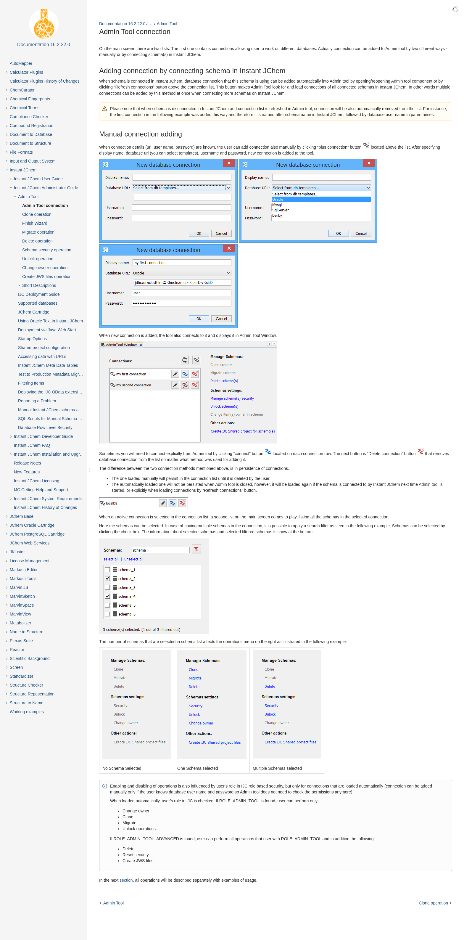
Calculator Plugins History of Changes (45, 81)
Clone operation (36, 214)
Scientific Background (30, 658)
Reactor (17, 649)
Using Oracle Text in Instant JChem (50, 321)
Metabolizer (20, 623)
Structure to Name (27, 702)
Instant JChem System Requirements (48, 498)
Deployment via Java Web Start (47, 329)
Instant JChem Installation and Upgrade (50, 454)
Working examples (27, 711)
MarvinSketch (22, 596)
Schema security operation (46, 250)
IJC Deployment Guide (39, 294)
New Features (27, 472)
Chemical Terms (24, 107)
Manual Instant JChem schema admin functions (56, 409)
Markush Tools (23, 578)
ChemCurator (22, 90)
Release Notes (27, 463)
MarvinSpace (22, 605)
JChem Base (21, 516)
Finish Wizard (34, 223)
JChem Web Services (29, 543)
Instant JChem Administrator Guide (46, 187)
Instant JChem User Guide (38, 178)
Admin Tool (28, 196)
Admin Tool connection (45, 205)
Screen (16, 667)
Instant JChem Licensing (36, 480)
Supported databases (37, 303)
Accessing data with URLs (42, 356)
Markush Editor (24, 569)
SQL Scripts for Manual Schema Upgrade (56, 418)
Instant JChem (23, 170)
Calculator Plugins (26, 72)
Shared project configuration (44, 347)
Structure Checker (26, 685)
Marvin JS (19, 587)
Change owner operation (44, 267)
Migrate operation (38, 232)
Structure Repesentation (32, 694)
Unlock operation (37, 258)
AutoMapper (21, 63)
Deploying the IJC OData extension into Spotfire (56, 392)
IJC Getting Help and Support (41, 489)
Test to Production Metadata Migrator (52, 374)
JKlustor (17, 551)
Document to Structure (30, 143)
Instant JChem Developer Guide (43, 436)
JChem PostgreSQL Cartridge (37, 534)
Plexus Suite (21, 640)
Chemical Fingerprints (30, 99)
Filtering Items (31, 383)
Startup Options (32, 338)
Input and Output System (33, 161)
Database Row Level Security (45, 427)
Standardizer (21, 676)
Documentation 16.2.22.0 (122, 23)
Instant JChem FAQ (32, 445)
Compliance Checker (29, 116)
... (150, 23)
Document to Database (31, 134)
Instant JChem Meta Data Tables (48, 365)
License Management (29, 560)
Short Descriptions (39, 285)
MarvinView (20, 614)
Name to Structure (27, 631)
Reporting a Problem (37, 401)
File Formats (21, 152)
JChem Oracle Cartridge (32, 525)
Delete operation (37, 241)
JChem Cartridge (33, 312)
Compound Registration (31, 125)
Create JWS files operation (47, 276)
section (126, 880)
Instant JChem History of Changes (45, 507)
